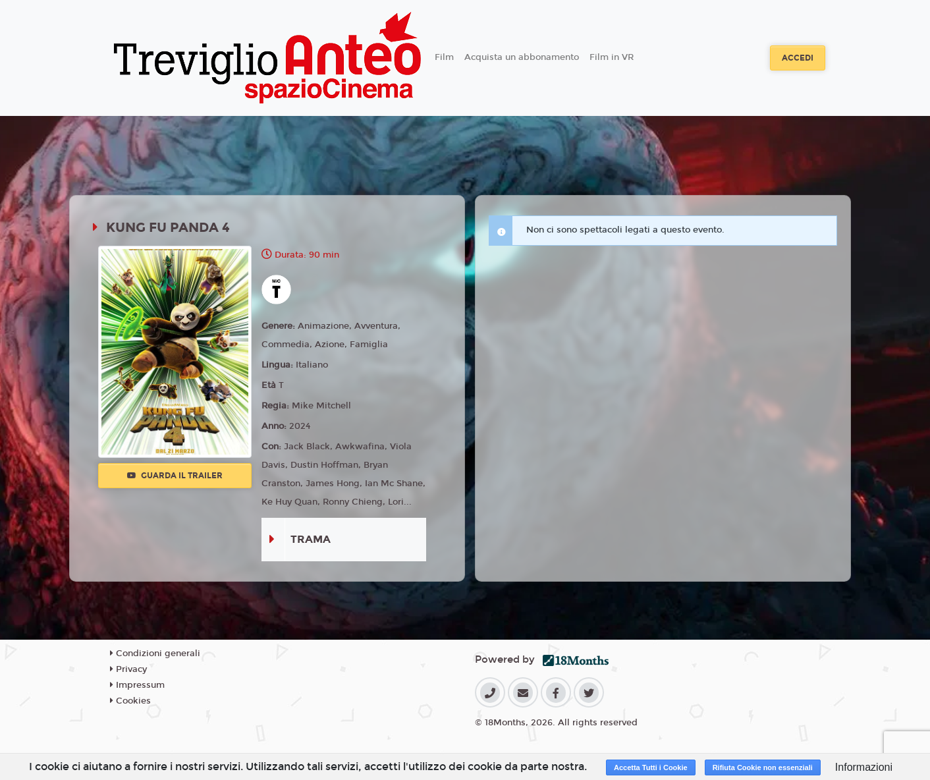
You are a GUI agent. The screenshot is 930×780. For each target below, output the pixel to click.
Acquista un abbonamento (521, 57)
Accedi (797, 58)
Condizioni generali (155, 653)
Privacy (128, 669)
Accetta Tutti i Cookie (651, 767)
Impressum (137, 685)
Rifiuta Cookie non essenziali (763, 767)
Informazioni (863, 767)
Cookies (130, 701)
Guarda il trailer (175, 475)
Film (444, 57)
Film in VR (611, 57)
